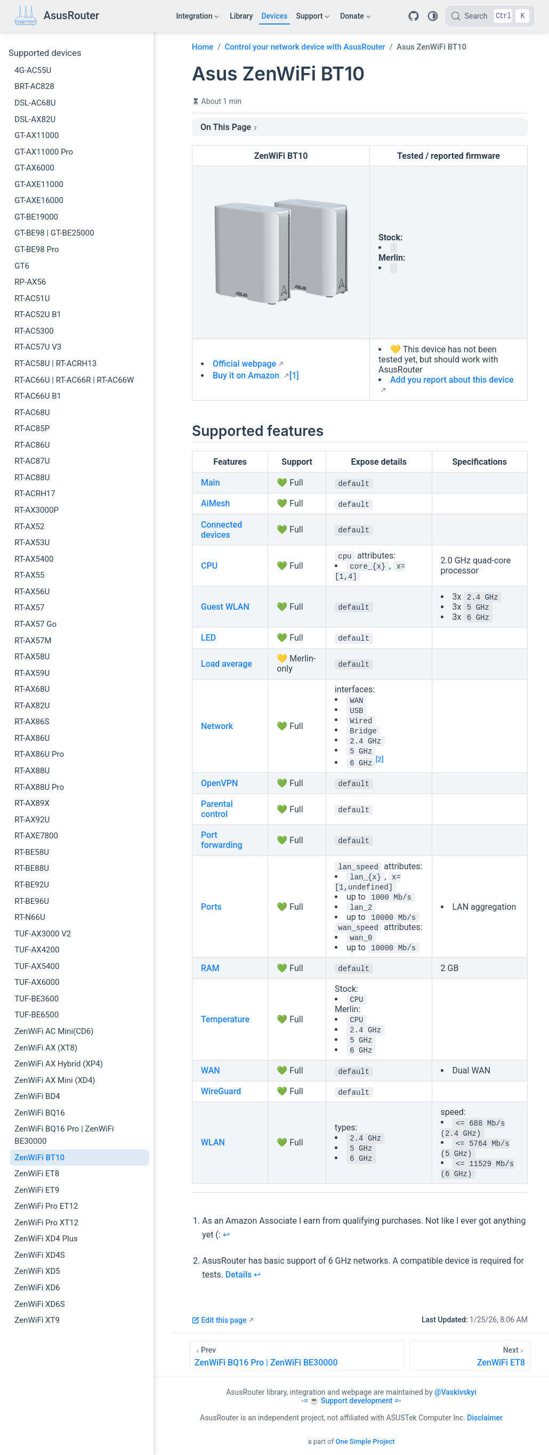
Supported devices (45, 53)
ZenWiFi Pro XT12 (46, 1222)
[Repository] (413, 16)
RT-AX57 (29, 607)
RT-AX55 (29, 575)
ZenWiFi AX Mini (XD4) (54, 1080)
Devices (274, 16)
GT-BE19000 (36, 217)
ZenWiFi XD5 (37, 1271)
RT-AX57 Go (35, 624)
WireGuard (221, 1091)
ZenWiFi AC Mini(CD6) (53, 1031)
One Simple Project (364, 1441)
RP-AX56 (30, 282)
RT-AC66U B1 (37, 396)
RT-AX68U (32, 689)
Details (238, 1275)
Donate (355, 18)
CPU (209, 566)
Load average (226, 664)
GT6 (21, 266)
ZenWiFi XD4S (39, 1255)
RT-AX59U (32, 673)
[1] (294, 375)
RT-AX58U (32, 656)
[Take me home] (57, 16)
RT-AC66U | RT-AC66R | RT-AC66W (74, 380)
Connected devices (221, 530)
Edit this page (219, 1320)
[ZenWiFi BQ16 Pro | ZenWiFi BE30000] (297, 1355)
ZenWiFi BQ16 (39, 1113)
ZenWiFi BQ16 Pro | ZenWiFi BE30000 (64, 1135)
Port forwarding (222, 840)
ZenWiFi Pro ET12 (46, 1206)
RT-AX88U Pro (39, 787)
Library (241, 16)
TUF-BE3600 (36, 999)
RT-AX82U (32, 705)
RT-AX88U (32, 770)
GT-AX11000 (36, 135)
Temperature (225, 1019)
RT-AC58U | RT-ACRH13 (55, 363)
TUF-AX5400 (36, 966)
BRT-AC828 (34, 86)
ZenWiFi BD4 (37, 1096)
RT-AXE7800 (36, 835)
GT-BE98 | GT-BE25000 (54, 233)
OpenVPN (219, 783)
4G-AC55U (32, 70)
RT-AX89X (32, 803)
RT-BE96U (31, 901)
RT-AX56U (32, 591)
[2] (380, 759)
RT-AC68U (32, 412)
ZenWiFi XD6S (39, 1304)
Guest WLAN (225, 607)
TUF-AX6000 (36, 982)
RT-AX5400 (33, 559)
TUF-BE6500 (36, 1015)
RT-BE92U (31, 885)
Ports (211, 907)
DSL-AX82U (34, 119)
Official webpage (244, 364)
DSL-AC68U (34, 103)
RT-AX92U (32, 819)
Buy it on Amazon (247, 375)
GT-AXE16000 (38, 200)
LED (208, 638)
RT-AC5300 (33, 331)
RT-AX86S (31, 721)
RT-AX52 (29, 526)
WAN (210, 1070)
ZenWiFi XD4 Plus (45, 1238)
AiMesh (215, 503)
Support (313, 18)
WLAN (213, 1142)
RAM (210, 968)
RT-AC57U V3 (37, 347)
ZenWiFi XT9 (37, 1320)
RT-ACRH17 (34, 493)
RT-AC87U (32, 461)
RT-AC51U (32, 298)
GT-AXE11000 (38, 184)
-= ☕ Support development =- (351, 1400)
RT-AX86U (32, 738)
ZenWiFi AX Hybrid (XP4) (58, 1064)
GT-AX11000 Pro (43, 152)
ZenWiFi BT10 (39, 1157)
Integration (197, 18)
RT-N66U (29, 917)
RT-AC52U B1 (37, 314)
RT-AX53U (32, 542)
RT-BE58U (31, 852)
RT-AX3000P (36, 510)
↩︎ (226, 1235)
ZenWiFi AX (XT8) (45, 1048)
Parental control (217, 809)
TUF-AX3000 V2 (42, 934)
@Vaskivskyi (455, 1392)
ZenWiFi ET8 (36, 1173)
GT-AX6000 (34, 168)
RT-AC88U (32, 477)
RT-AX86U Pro (39, 754)
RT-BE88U (31, 868)
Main (210, 483)
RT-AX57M (32, 640)
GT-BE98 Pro (36, 249)
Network (217, 726)
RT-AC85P (32, 428)
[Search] (490, 16)
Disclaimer (485, 1417)
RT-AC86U (32, 445)
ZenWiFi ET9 (36, 1190)
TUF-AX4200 (36, 950)
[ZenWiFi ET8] (469, 1355)
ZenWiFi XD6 (37, 1287)
